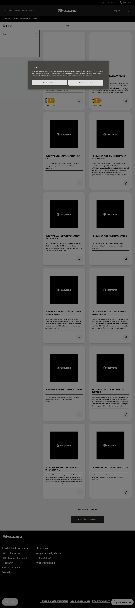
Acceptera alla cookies (86, 83)
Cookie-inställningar (49, 83)
